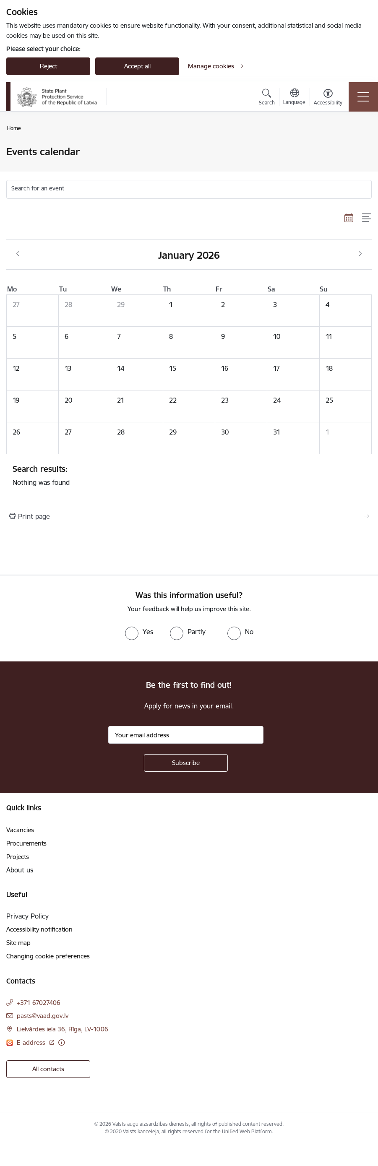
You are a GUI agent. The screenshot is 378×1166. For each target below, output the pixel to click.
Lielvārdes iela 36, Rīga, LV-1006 (62, 1029)
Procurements (26, 843)
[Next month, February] (360, 254)
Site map (18, 943)
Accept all (137, 66)
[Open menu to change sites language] (294, 97)
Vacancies (20, 830)
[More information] (61, 1042)
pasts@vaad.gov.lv (42, 1016)
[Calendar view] (349, 217)
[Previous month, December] (17, 254)
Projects (17, 857)
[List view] (367, 217)
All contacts (48, 1069)
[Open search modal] (267, 98)
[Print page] (189, 516)
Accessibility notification (39, 929)
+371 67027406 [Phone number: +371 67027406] (38, 1003)
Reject (48, 66)
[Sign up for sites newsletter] (186, 763)
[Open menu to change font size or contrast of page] (328, 98)
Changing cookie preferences (48, 956)
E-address (32, 1042)
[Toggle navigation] (363, 97)
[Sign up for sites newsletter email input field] (185, 735)
